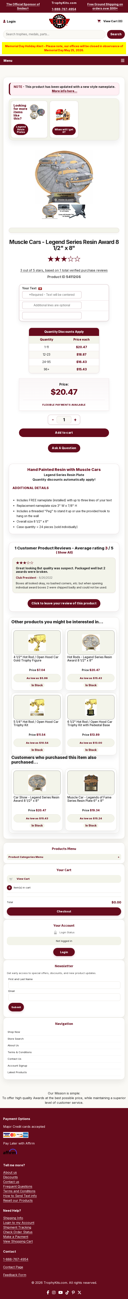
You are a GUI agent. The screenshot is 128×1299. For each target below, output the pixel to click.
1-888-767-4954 (64, 9)
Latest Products (17, 1072)
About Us (13, 1045)
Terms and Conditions (19, 1191)
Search (116, 34)
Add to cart (64, 432)
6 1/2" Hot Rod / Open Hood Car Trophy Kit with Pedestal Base (89, 723)
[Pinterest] (73, 1292)
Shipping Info (13, 1218)
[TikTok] (67, 1292)
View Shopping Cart (18, 1241)
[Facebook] (48, 1292)
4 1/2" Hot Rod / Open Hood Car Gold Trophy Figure (36, 659)
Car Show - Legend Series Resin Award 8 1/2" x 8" (36, 799)
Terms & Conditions (20, 1052)
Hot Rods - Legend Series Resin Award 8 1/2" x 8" (89, 659)
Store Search (16, 1038)
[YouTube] (60, 1292)
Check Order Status (17, 1232)
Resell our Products (18, 1200)
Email (11, 991)
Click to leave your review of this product (64, 603)
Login (64, 952)
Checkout (64, 911)
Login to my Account (18, 1223)
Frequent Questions (17, 1186)
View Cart (23, 878)
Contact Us (14, 1058)
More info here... (64, 91)
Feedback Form (14, 1275)
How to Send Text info (20, 1196)
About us (10, 1172)
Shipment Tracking (17, 1227)
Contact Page (13, 1267)
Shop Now (14, 1031)
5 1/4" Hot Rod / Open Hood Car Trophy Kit (36, 723)
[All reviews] (64, 261)
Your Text (29, 288)
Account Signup (17, 1065)
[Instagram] (54, 1292)
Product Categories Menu (25, 856)
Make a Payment (15, 1237)
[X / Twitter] (79, 1292)
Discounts (10, 1177)
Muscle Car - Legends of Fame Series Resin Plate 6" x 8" (89, 799)
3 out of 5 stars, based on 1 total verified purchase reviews (64, 270)
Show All (65, 552)
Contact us (11, 1182)
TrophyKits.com (64, 3)
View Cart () (113, 21)
